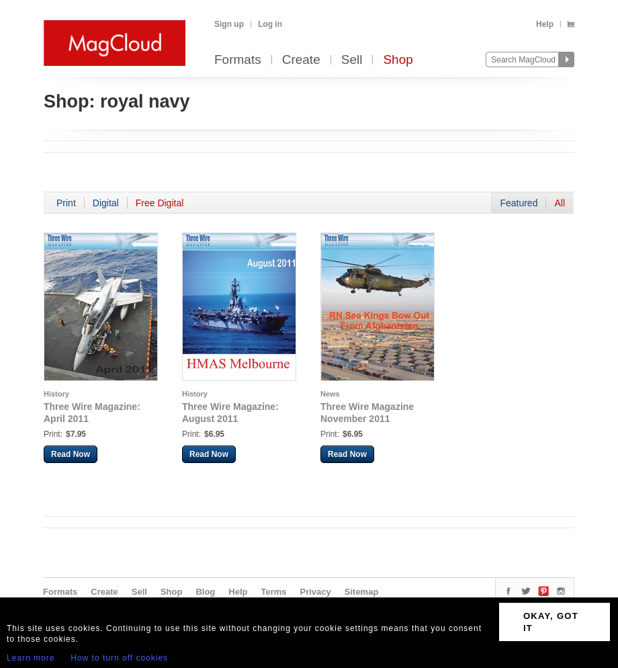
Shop (397, 60)
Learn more (30, 658)
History (56, 394)
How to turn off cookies (119, 658)
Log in (270, 24)
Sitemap (362, 592)
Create (301, 60)
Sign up (229, 24)
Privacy (315, 592)
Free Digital (160, 203)
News (330, 394)
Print (66, 203)
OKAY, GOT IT (550, 622)
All (559, 203)
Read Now (70, 454)
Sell (352, 60)
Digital (106, 203)
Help (545, 24)
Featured (518, 203)
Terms (273, 592)
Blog (205, 592)
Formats (237, 60)
